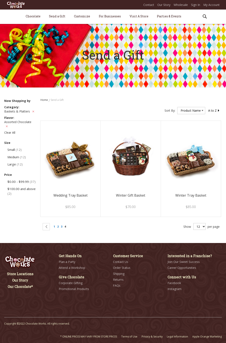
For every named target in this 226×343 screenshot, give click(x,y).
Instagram (174, 289)
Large (15, 164)
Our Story (163, 5)
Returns (118, 280)
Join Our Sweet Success (183, 262)
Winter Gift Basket (130, 195)
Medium (16, 157)
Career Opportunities (181, 268)
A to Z (214, 110)
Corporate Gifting (70, 283)
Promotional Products (74, 289)
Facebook (174, 283)
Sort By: (170, 110)
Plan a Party (67, 262)
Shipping (118, 274)
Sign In (195, 5)
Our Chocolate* (20, 286)
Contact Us (120, 262)
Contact (148, 5)
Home (44, 100)
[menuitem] (33, 16)
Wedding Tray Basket (70, 195)
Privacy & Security (152, 336)
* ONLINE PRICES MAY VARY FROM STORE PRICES (88, 336)
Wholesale (181, 5)
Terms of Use (129, 336)
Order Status (121, 268)
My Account (211, 5)
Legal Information (177, 336)
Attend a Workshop (72, 268)
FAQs (116, 285)
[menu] (113, 17)
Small (14, 149)
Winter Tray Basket (190, 195)
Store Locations (20, 274)
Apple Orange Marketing (207, 336)
